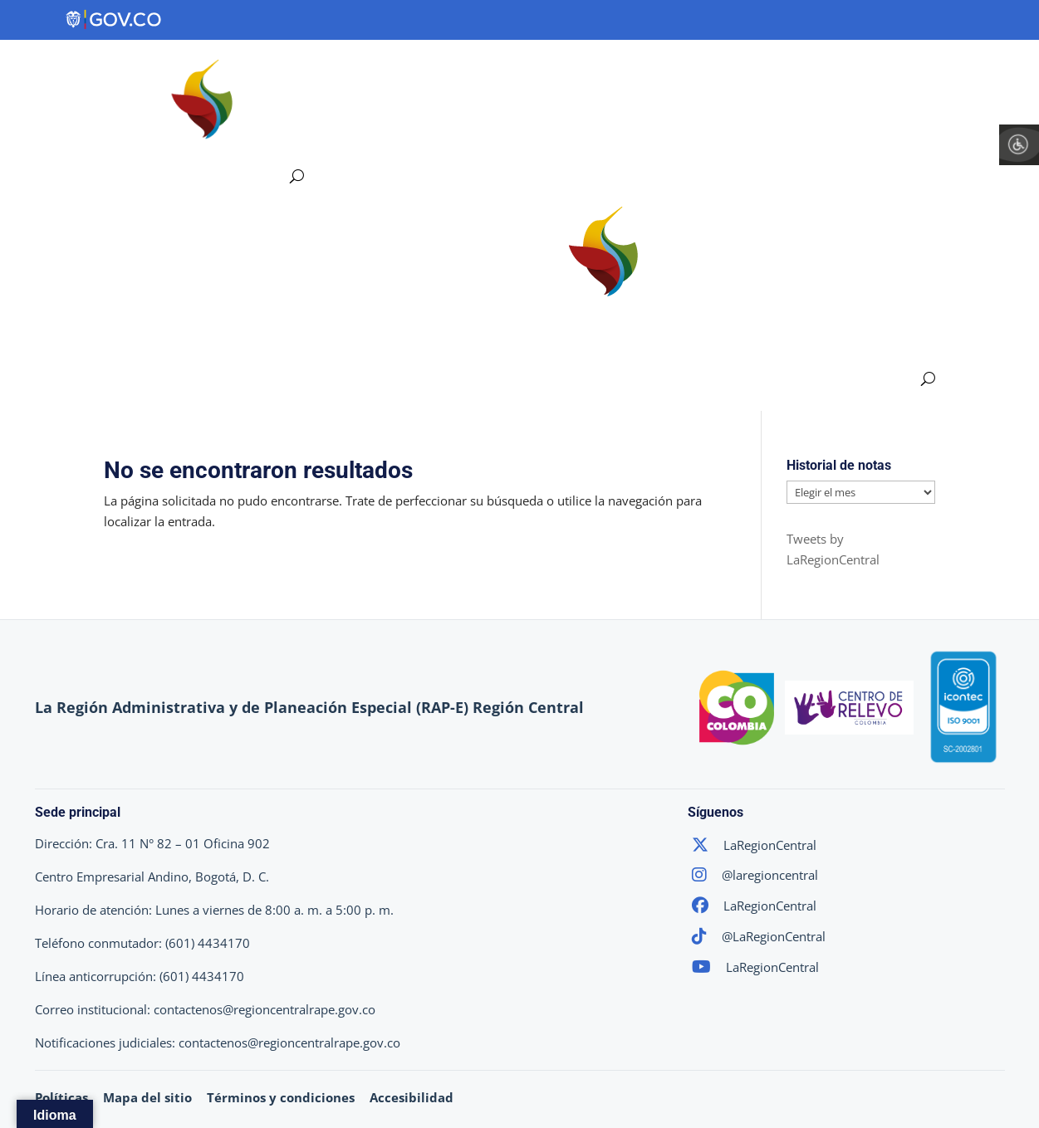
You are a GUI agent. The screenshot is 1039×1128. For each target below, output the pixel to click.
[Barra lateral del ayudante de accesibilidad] (1019, 144)
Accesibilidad (411, 1097)
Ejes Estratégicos (480, 72)
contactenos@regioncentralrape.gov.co (264, 1009)
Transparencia (743, 72)
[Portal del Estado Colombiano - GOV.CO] (114, 19)
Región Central (322, 72)
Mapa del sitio (147, 1097)
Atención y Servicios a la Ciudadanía (381, 136)
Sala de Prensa (981, 72)
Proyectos (622, 72)
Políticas (61, 1097)
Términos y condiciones (281, 1097)
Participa (861, 72)
